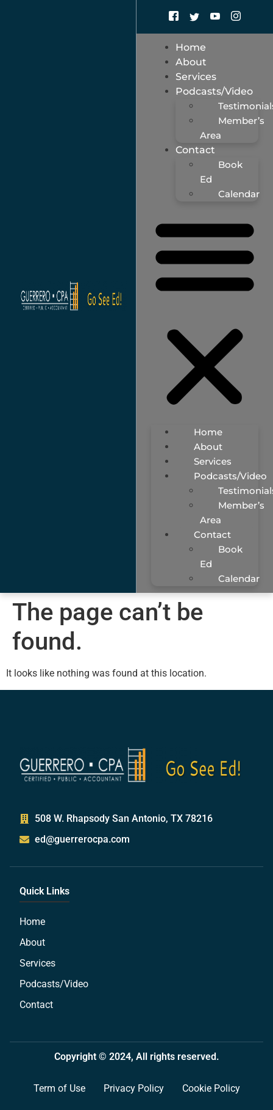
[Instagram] (236, 16)
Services (213, 461)
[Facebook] (174, 16)
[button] (204, 313)
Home (208, 432)
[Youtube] (215, 16)
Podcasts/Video (214, 91)
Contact (195, 150)
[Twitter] (194, 16)
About (208, 446)
